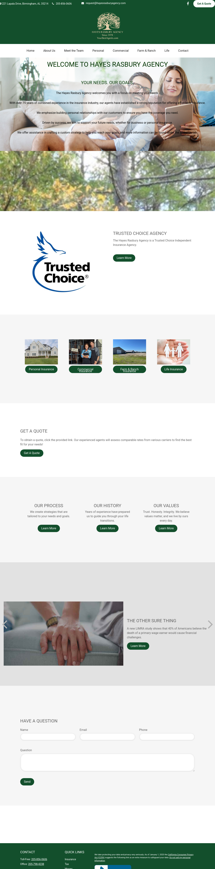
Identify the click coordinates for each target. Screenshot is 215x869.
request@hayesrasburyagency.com (103, 3)
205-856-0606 (62, 3)
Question (26, 750)
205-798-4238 (36, 864)
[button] (30, 51)
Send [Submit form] (27, 781)
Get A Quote (204, 3)
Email (83, 730)
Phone (143, 730)
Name (24, 730)
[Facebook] (187, 3)
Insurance (70, 859)
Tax (67, 864)
